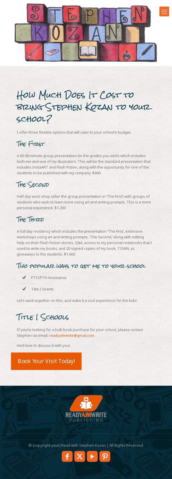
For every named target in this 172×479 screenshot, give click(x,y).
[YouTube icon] (92, 456)
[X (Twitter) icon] (79, 456)
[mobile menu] (164, 11)
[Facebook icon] (67, 456)
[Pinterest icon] (104, 456)
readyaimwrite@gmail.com (71, 335)
